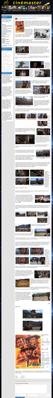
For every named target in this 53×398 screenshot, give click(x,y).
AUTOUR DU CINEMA (32, 10)
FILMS (9, 10)
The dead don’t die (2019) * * (6, 68)
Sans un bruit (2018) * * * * (6, 70)
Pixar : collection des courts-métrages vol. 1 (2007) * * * (6, 56)
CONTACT (48, 10)
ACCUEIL (4, 10)
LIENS (39, 10)
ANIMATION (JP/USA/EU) (17, 10)
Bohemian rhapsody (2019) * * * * (7, 61)
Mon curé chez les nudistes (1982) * (6, 67)
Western (29, 19)
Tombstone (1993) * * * (5, 54)
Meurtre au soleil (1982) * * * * (7, 51)
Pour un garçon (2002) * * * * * (7, 57)
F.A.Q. (5, 12)
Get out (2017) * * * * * (5, 52)
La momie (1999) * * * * (5, 59)
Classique (22, 19)
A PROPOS (43, 10)
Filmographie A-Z (26, 19)
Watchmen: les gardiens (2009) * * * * (7, 65)
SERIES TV (25, 10)
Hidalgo (20, 19)
